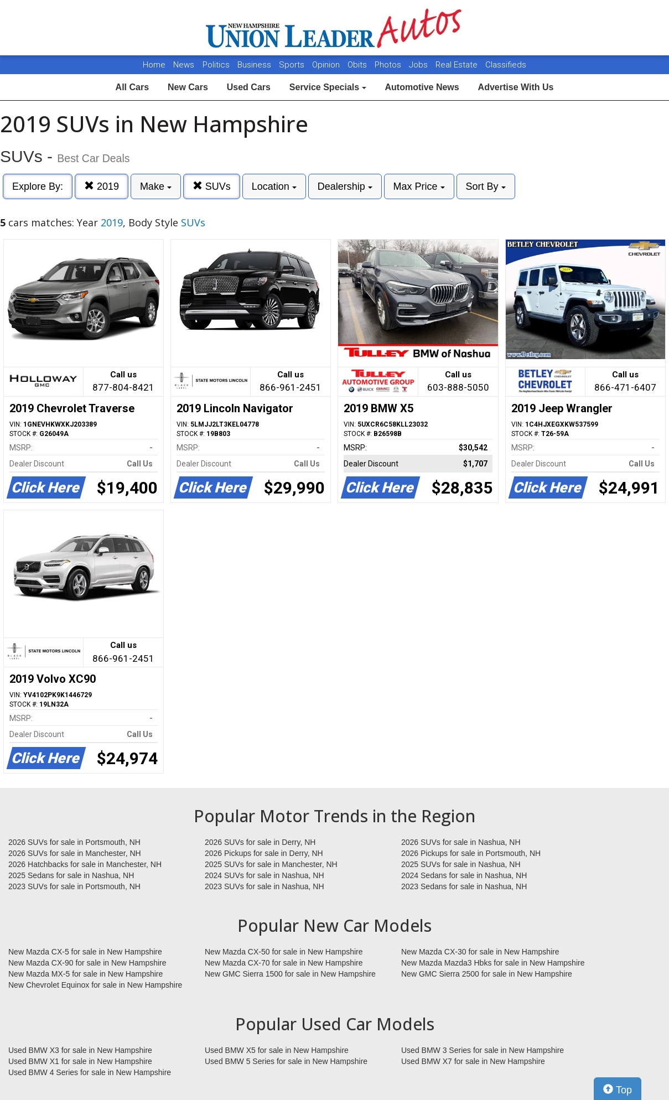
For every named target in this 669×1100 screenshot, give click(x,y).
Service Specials (327, 87)
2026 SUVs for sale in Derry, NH (260, 842)
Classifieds (505, 65)
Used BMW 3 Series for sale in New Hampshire (482, 1050)
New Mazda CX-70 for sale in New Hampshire (284, 962)
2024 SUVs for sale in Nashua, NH (264, 875)
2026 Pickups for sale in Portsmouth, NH (471, 853)
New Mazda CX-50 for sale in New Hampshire (284, 951)
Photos (389, 65)
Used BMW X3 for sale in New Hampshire (80, 1050)
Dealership (345, 186)
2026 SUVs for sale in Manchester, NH (74, 853)
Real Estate (457, 65)
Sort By (486, 186)
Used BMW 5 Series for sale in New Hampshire (286, 1061)
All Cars (132, 87)
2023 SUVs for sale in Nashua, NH (264, 886)
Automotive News (422, 87)
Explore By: (37, 186)
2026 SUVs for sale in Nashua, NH (461, 842)
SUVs (212, 186)
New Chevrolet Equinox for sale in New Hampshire (95, 984)
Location (274, 186)
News (183, 65)
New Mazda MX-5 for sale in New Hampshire (85, 973)
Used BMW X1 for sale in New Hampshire (80, 1061)
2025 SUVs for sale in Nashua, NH (461, 864)
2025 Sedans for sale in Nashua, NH (71, 875)
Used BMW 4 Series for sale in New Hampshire (89, 1072)
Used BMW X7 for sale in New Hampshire (473, 1061)
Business (255, 65)
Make (156, 186)
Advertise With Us (516, 87)
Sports (293, 65)
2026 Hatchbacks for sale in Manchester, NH (85, 864)
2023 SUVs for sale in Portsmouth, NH (74, 886)
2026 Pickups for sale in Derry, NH (264, 853)
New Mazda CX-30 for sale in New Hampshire (480, 951)
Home (154, 65)
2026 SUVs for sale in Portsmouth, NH (74, 842)
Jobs (419, 65)
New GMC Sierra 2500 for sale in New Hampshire (486, 973)
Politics (216, 65)
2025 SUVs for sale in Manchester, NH (271, 864)
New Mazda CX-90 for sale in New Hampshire (87, 962)
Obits (358, 65)
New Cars (188, 87)
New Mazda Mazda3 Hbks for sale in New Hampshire (492, 962)
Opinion (327, 65)
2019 (101, 186)
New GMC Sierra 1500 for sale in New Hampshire (290, 973)
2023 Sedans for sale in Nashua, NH (464, 886)
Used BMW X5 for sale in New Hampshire (277, 1050)
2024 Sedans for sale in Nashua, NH (464, 875)
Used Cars (249, 87)
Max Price (419, 186)
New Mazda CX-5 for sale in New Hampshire (85, 951)
